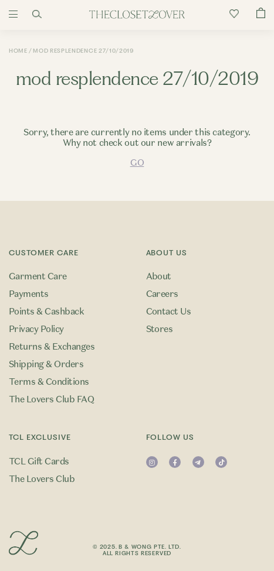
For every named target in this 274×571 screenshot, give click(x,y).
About (158, 276)
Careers (162, 294)
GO (137, 163)
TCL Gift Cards (39, 461)
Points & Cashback (46, 311)
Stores (159, 329)
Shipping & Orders (46, 364)
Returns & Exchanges (51, 346)
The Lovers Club (42, 479)
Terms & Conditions (49, 382)
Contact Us (168, 311)
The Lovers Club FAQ (51, 399)
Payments (29, 294)
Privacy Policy (36, 329)
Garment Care (38, 276)
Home (18, 50)
